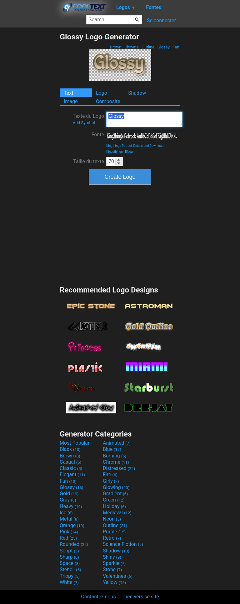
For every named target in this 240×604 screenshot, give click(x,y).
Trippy (70, 576)
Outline (148, 47)
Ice (66, 513)
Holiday (114, 506)
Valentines (117, 576)
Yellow (114, 582)
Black (70, 449)
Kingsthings (114, 151)
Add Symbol (83, 122)
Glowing (116, 487)
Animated (117, 443)
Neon (112, 519)
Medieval (117, 513)
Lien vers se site (141, 597)
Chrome (131, 47)
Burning (114, 456)
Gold (69, 494)
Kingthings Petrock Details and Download (134, 145)
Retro (112, 538)
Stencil (70, 569)
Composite (108, 101)
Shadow (137, 93)
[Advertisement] (30, 126)
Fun (68, 481)
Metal (69, 519)
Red (68, 538)
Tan (176, 47)
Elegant (130, 151)
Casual (70, 462)
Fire (110, 474)
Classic (71, 468)
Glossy (164, 47)
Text (68, 93)
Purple (114, 532)
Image (71, 101)
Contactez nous (98, 597)
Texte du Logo (88, 119)
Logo (101, 93)
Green (114, 500)
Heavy (71, 506)
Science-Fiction (123, 544)
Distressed (119, 468)
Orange (72, 525)
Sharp (69, 557)
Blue (112, 449)
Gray (68, 500)
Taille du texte (88, 161)
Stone (112, 569)
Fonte (98, 134)
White (69, 582)
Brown (115, 47)
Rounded (74, 544)
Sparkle (114, 563)
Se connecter (161, 20)
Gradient (115, 494)
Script (69, 551)
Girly (111, 481)
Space (70, 563)
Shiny (112, 557)
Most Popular (75, 443)
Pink (69, 532)
